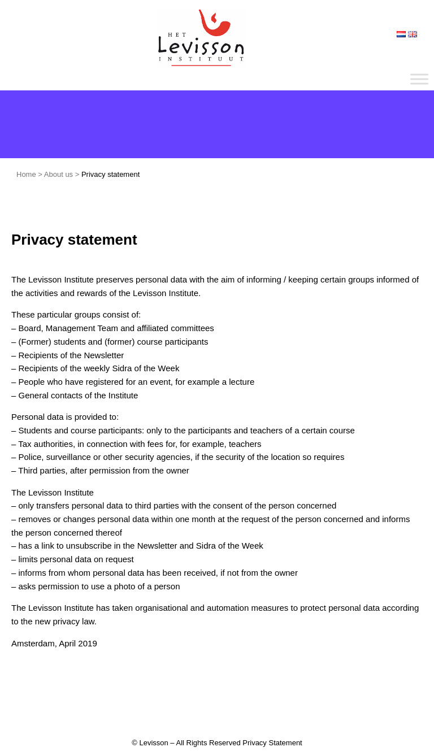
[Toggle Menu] (419, 78)
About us (58, 174)
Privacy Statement (272, 742)
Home (26, 174)
